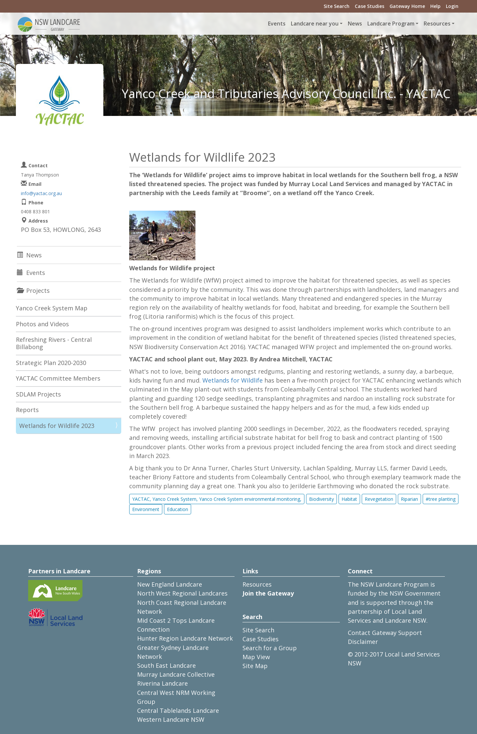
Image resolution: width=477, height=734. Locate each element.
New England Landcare (169, 584)
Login (452, 6)
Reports (27, 410)
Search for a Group (269, 648)
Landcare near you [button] (315, 23)
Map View (256, 657)
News (355, 23)
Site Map (255, 666)
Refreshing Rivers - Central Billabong (54, 343)
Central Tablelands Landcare (178, 710)
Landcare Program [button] (390, 23)
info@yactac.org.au (41, 193)
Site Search (336, 6)
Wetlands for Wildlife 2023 (56, 426)
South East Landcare (166, 665)
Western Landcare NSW (170, 719)
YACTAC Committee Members (58, 378)
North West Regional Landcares (182, 593)
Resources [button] (437, 23)
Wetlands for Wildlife (233, 380)
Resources (257, 584)
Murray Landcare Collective (176, 674)
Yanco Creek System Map (51, 308)
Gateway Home (407, 6)
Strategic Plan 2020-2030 (51, 363)
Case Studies (369, 6)
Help (435, 6)
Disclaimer (363, 642)
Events (277, 23)
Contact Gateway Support (385, 633)
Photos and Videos (42, 324)
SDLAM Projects (38, 394)
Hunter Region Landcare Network (185, 638)
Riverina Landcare (162, 683)
